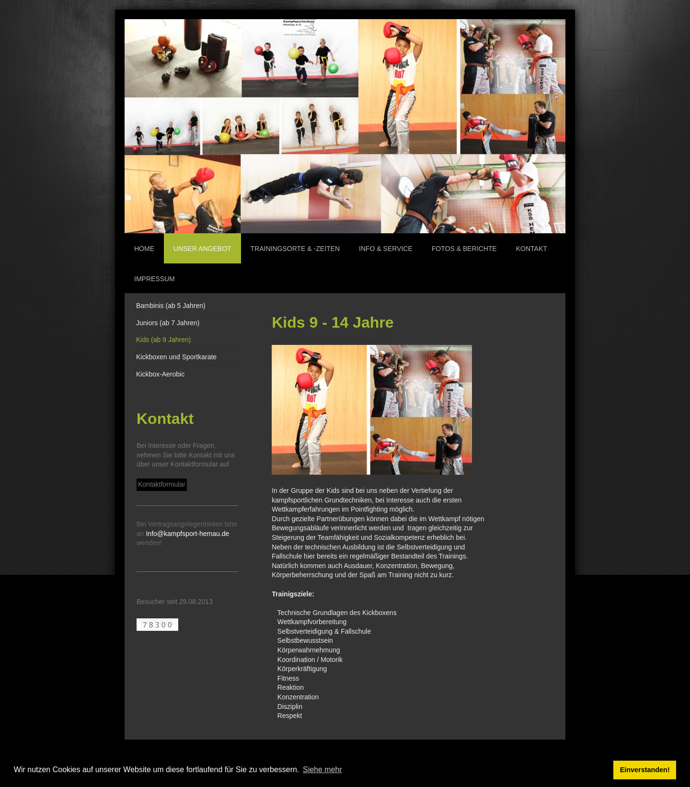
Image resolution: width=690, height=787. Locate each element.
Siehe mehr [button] (322, 769)
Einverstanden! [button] (645, 770)
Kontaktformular (161, 484)
